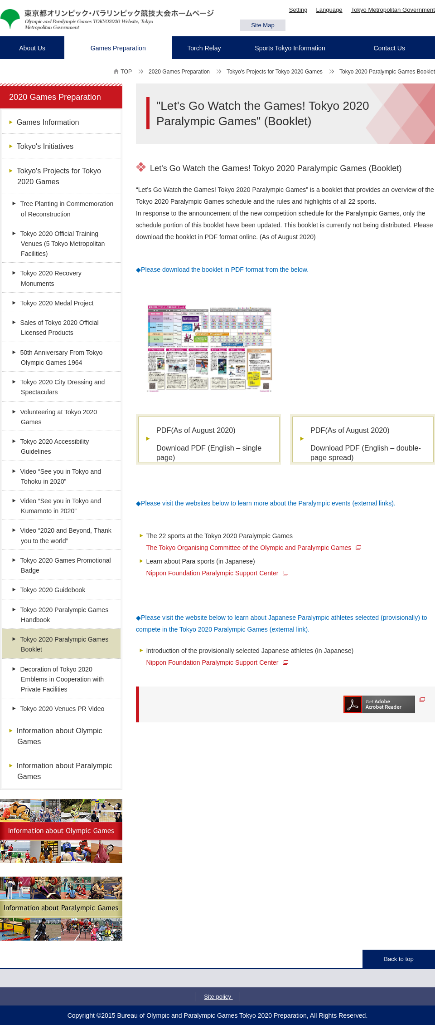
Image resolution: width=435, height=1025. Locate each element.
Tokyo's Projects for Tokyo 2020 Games (275, 72)
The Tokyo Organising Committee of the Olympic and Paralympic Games (254, 547)
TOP (126, 72)
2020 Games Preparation (179, 72)
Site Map (263, 25)
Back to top (398, 959)
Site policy (218, 996)
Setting (298, 9)
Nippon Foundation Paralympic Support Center (217, 573)
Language (329, 9)
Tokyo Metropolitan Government (393, 9)
